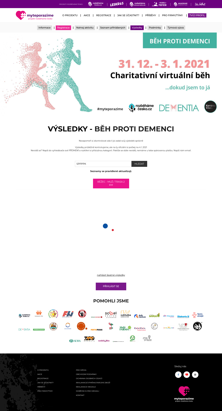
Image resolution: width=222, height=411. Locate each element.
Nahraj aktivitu (84, 27)
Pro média (81, 370)
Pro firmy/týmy (172, 15)
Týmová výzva (176, 27)
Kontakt (80, 395)
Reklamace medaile (86, 387)
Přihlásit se (111, 286)
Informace (45, 27)
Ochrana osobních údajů (89, 378)
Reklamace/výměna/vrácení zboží (93, 383)
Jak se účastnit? (128, 15)
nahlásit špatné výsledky (111, 275)
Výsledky (137, 27)
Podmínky (155, 27)
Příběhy (150, 15)
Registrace (103, 15)
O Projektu (70, 15)
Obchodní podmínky (86, 374)
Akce (87, 15)
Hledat (139, 163)
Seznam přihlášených (112, 27)
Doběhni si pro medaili (87, 391)
